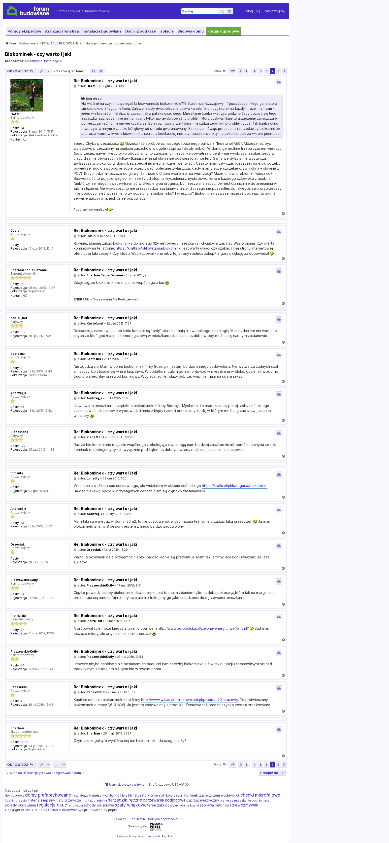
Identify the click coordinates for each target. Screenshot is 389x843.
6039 (24, 742)
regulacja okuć (52, 805)
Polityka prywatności (163, 819)
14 (22, 558)
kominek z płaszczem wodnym (209, 795)
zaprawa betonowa (215, 805)
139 (23, 332)
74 (22, 128)
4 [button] (255, 71)
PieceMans (19, 432)
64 (22, 594)
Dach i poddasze (140, 31)
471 (23, 630)
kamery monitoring (104, 795)
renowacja (75, 805)
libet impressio (16, 800)
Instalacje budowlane (102, 31)
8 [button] (278, 71)
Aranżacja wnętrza (62, 31)
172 (22, 446)
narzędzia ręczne (125, 800)
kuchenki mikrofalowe (257, 795)
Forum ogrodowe (223, 31)
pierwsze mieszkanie (235, 800)
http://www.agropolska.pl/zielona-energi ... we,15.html (202, 628)
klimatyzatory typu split (146, 795)
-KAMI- (16, 114)
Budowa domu (190, 31)
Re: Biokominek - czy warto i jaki (105, 80)
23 (22, 407)
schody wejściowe (99, 805)
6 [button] (266, 71)
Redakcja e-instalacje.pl (44, 61)
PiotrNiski (18, 616)
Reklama (120, 819)
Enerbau (17, 728)
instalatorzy (80, 795)
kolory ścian (175, 795)
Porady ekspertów (24, 31)
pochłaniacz (260, 800)
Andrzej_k (18, 393)
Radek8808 (19, 687)
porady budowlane (20, 805)
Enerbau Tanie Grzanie (28, 270)
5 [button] (260, 71)
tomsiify (16, 473)
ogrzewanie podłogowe (164, 800)
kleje (124, 795)
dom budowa (14, 795)
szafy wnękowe (131, 805)
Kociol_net (18, 318)
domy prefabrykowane (48, 795)
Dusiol (15, 230)
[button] (232, 71)
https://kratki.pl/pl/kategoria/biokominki (148, 248)
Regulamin (137, 819)
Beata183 (17, 354)
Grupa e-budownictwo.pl (67, 810)
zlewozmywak (245, 805)
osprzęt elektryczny (202, 800)
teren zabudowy (160, 805)
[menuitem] (252, 11)
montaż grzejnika (94, 800)
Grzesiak (17, 544)
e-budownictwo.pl (96, 11)
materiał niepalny (41, 800)
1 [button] (246, 71)
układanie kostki (187, 805)
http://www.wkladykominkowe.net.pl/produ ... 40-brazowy (189, 699)
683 (23, 284)
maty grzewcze (68, 800)
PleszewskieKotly (24, 580)
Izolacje (167, 31)
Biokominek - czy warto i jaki (38, 54)
